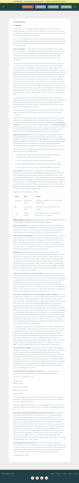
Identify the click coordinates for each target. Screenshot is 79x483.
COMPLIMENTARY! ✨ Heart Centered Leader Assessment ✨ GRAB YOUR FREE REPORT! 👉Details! (39, 1)
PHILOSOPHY (41, 7)
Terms (52, 473)
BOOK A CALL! (66, 7)
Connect (64, 473)
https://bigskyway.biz (53, 43)
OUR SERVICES (27, 7)
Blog (75, 473)
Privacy (58, 473)
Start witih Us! (53, 7)
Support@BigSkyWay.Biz (26, 377)
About (70, 473)
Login (74, 7)
